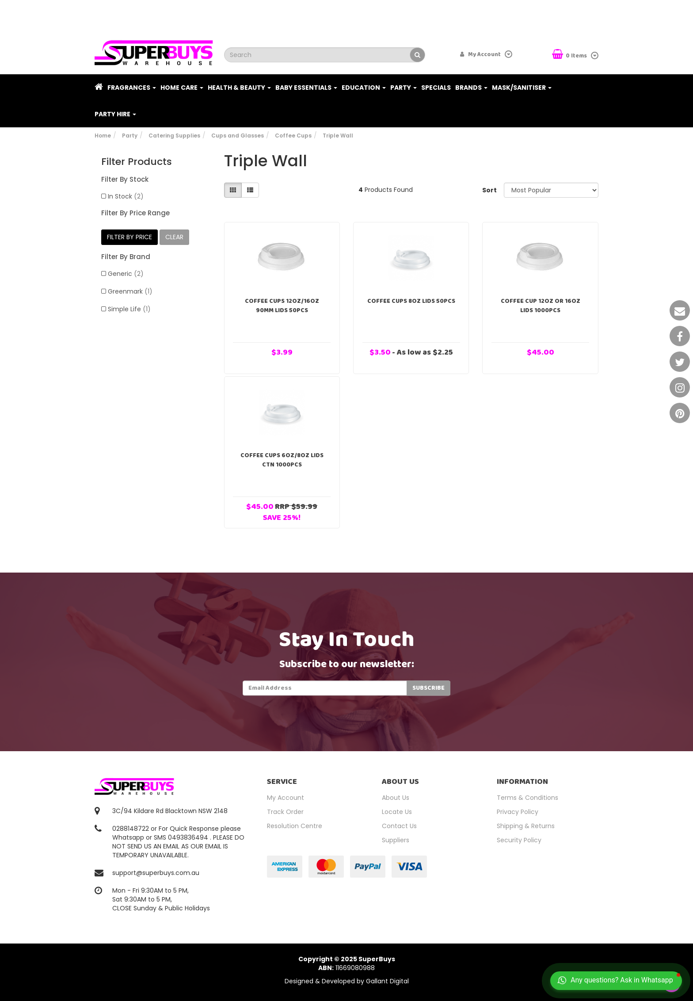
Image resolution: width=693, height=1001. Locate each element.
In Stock (126, 196)
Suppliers (395, 840)
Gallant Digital (387, 981)
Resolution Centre (294, 825)
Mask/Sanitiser (522, 87)
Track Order (285, 811)
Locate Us (397, 811)
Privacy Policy (517, 811)
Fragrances (131, 87)
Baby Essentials (306, 87)
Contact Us (399, 825)
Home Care (181, 87)
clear (174, 237)
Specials (436, 87)
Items (570, 55)
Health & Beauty (239, 87)
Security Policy (519, 840)
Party (403, 87)
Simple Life (129, 309)
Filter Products (136, 162)
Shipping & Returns (526, 825)
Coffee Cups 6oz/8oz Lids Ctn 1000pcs (282, 460)
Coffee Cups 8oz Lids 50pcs (411, 301)
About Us (395, 797)
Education (364, 87)
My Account (285, 797)
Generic (126, 273)
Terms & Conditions (527, 797)
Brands (471, 87)
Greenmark (130, 291)
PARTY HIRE (115, 114)
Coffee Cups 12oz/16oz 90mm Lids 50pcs (282, 306)
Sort (489, 190)
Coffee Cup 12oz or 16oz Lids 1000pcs (540, 306)
